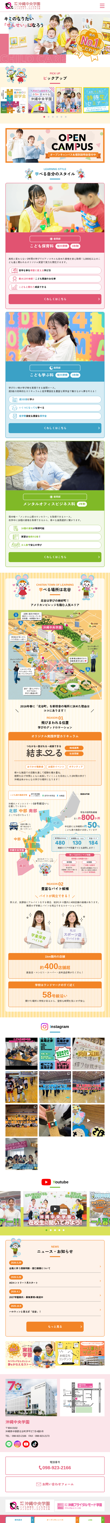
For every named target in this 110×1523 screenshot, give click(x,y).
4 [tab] (57, 117)
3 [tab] (52, 117)
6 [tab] (65, 117)
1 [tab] (44, 117)
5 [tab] (61, 117)
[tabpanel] (69, 100)
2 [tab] (48, 117)
